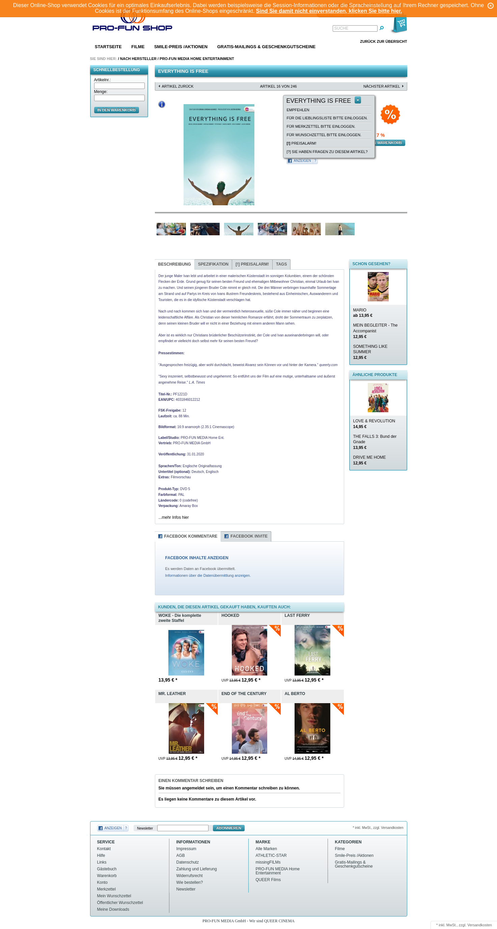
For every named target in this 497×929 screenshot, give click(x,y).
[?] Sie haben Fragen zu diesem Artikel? (327, 152)
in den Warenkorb (117, 110)
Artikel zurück (178, 86)
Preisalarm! (301, 143)
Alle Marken (266, 848)
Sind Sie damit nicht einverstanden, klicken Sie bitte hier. (329, 11)
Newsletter (145, 828)
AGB (180, 855)
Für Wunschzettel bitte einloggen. (324, 135)
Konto (102, 882)
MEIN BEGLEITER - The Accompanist (375, 331)
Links (102, 862)
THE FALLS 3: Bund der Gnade (375, 442)
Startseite (108, 46)
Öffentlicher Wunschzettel (120, 902)
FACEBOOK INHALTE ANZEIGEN (196, 558)
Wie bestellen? (189, 882)
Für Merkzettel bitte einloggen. (321, 126)
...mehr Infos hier (174, 517)
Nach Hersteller (138, 59)
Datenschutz (187, 862)
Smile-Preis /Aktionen (181, 46)
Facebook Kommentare (191, 536)
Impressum (186, 848)
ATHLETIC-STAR (271, 855)
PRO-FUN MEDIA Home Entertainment (197, 59)
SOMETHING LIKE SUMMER (370, 352)
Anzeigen (302, 160)
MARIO (362, 313)
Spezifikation (213, 264)
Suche (341, 28)
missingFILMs (268, 862)
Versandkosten (479, 925)
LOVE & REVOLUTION (374, 424)
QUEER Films (268, 879)
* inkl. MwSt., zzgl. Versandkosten (378, 828)
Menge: (101, 91)
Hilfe (101, 855)
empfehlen (298, 110)
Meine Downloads (113, 909)
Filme (137, 46)
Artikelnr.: (102, 80)
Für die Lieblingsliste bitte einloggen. (327, 118)
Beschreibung (174, 264)
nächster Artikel (381, 86)
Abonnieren (228, 828)
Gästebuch (107, 869)
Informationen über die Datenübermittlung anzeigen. (208, 575)
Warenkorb (107, 875)
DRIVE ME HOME (369, 460)
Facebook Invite (249, 536)
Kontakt (104, 848)
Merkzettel (106, 889)
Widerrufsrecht (189, 875)
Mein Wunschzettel (114, 896)
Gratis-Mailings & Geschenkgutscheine (266, 46)
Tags (281, 264)
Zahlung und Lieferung (196, 869)
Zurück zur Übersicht (383, 41)
